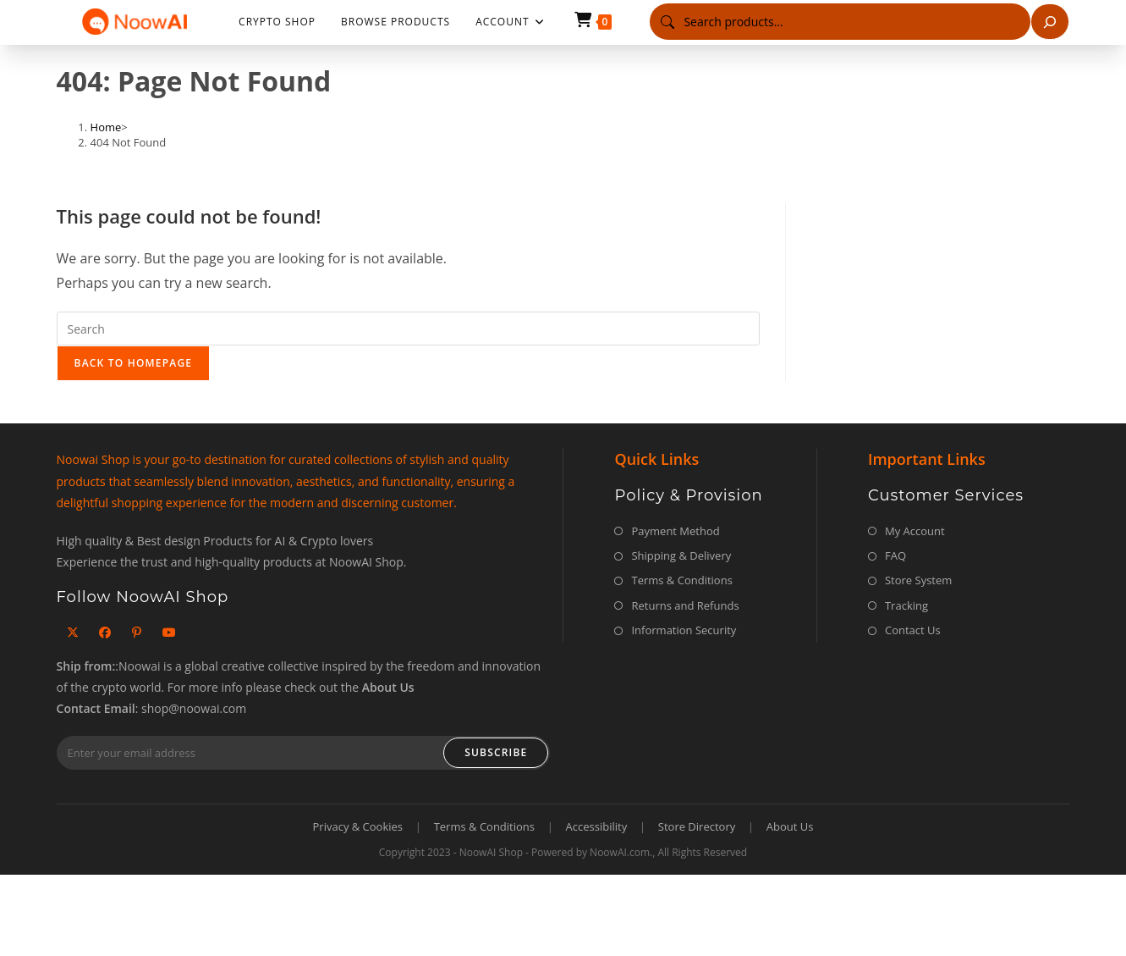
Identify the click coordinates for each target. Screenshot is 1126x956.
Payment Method (675, 531)
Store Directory (696, 826)
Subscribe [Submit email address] (495, 752)
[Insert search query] (408, 328)
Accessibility (597, 826)
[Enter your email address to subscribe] (304, 753)
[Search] (1049, 21)
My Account (915, 531)
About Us (790, 826)
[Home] (106, 127)
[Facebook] (105, 632)
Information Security (683, 630)
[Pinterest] (137, 632)
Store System (918, 580)
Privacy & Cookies (358, 826)
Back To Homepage (133, 363)
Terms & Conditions (681, 580)
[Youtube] (169, 632)
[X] (73, 632)
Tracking (906, 605)
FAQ (895, 555)
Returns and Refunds (685, 605)
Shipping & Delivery (681, 555)
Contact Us (913, 630)
